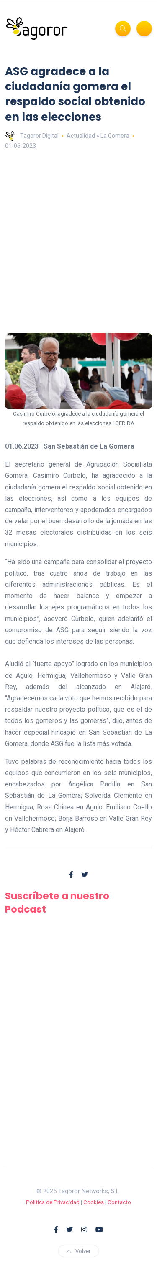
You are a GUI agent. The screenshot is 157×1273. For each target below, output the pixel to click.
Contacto (119, 1202)
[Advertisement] (78, 242)
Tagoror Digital (32, 135)
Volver (78, 1251)
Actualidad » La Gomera (98, 135)
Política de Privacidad (53, 1202)
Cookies (93, 1202)
